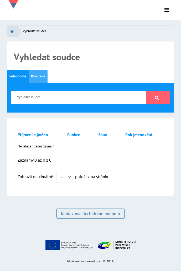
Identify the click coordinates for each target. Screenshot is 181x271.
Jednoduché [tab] (18, 76)
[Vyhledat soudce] (78, 97)
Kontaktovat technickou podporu (90, 213)
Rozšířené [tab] (38, 76)
